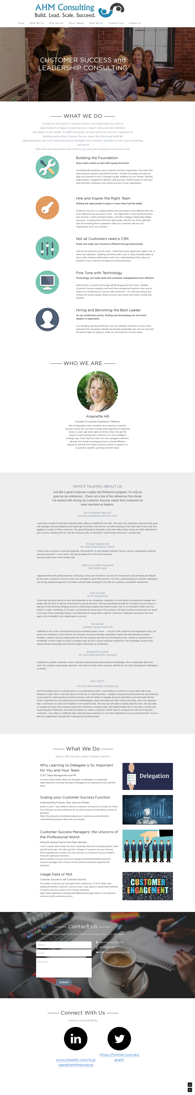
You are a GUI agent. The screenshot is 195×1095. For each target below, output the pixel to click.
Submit (78, 955)
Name (55, 917)
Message (57, 934)
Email (55, 926)
